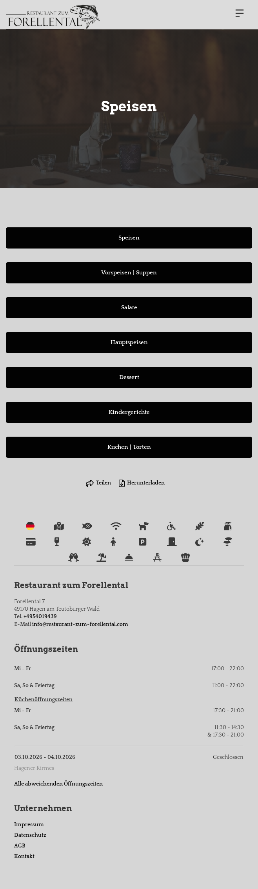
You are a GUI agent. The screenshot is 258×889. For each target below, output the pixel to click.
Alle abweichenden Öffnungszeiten (58, 784)
